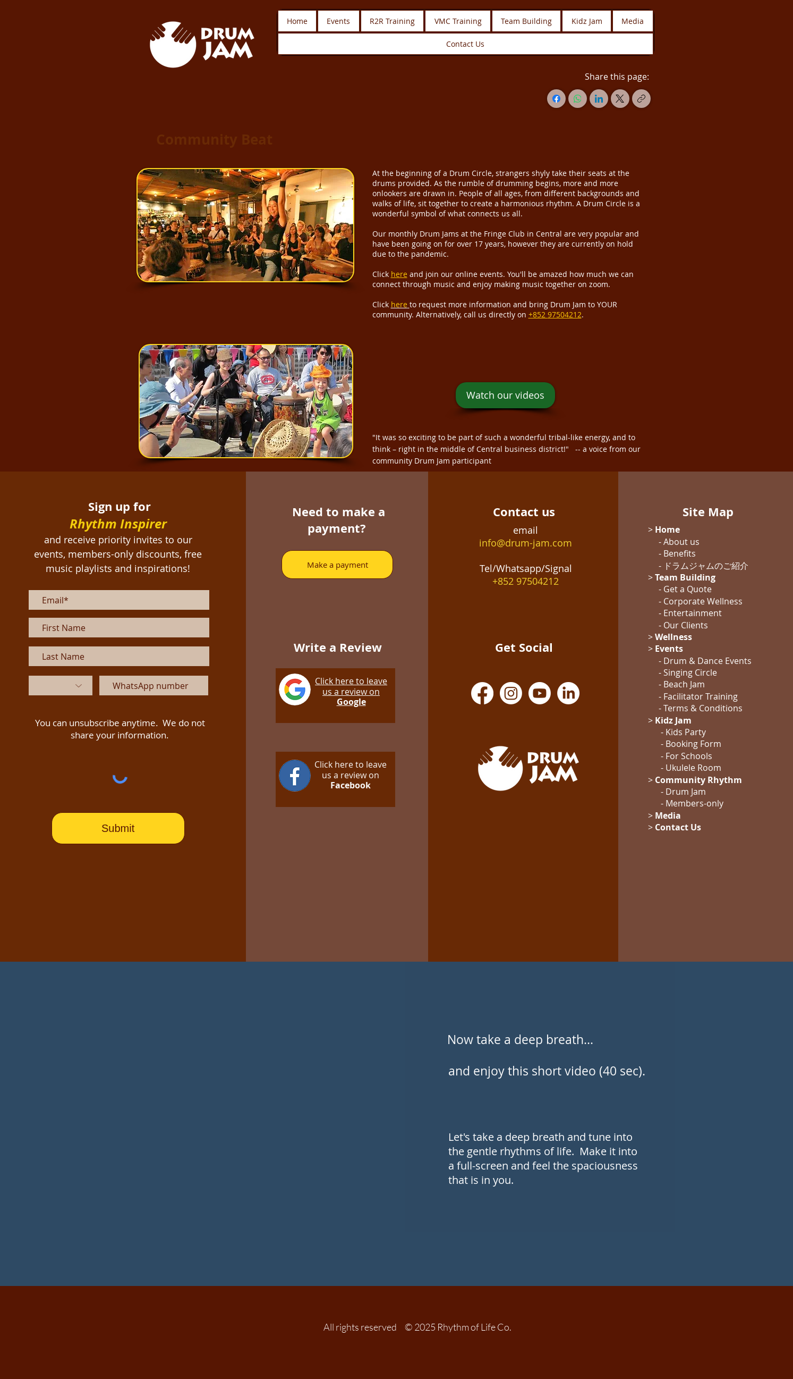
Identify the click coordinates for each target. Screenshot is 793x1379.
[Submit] (118, 828)
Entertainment (692, 613)
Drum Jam (686, 791)
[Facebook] (556, 98)
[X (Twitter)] (620, 98)
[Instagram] (511, 693)
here (399, 304)
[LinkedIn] (599, 98)
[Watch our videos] (505, 395)
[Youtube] (539, 693)
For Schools (689, 756)
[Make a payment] (337, 564)
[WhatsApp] (577, 98)
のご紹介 (731, 565)
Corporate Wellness (703, 601)
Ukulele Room (693, 767)
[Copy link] (641, 98)
